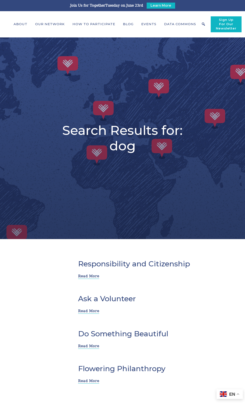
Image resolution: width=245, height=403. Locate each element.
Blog (128, 24)
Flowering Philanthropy (121, 368)
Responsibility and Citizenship (134, 263)
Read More (88, 276)
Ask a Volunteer (107, 298)
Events (148, 24)
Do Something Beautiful (123, 333)
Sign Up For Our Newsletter (226, 24)
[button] (20, 24)
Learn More (161, 5)
